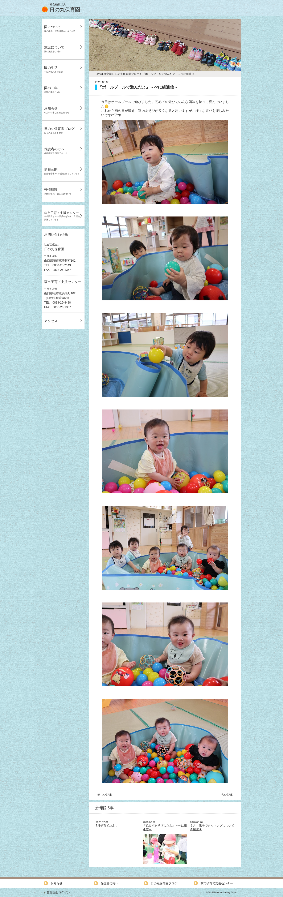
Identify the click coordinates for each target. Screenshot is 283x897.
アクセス (51, 321)
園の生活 (53, 69)
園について (60, 28)
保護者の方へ (55, 150)
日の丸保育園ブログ (59, 130)
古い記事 (227, 795)
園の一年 (52, 89)
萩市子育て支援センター (62, 216)
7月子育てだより (107, 825)
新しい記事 (104, 795)
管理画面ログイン (58, 892)
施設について (54, 49)
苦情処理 (57, 191)
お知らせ (56, 110)
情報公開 (62, 171)
